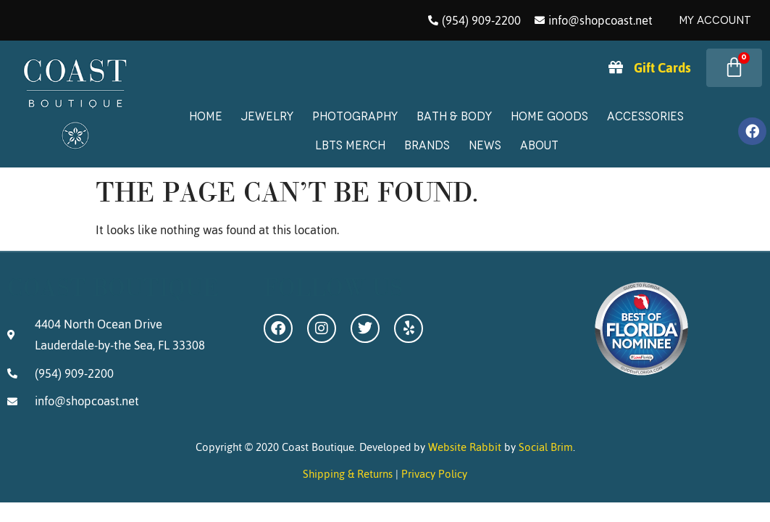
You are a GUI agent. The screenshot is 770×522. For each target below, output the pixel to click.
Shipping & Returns (348, 473)
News (485, 145)
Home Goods (549, 116)
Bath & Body (454, 116)
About (539, 145)
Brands (427, 145)
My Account (715, 20)
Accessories (645, 116)
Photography (355, 116)
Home (205, 116)
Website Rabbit (464, 446)
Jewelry (267, 116)
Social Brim (546, 446)
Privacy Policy (434, 473)
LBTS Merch (350, 145)
